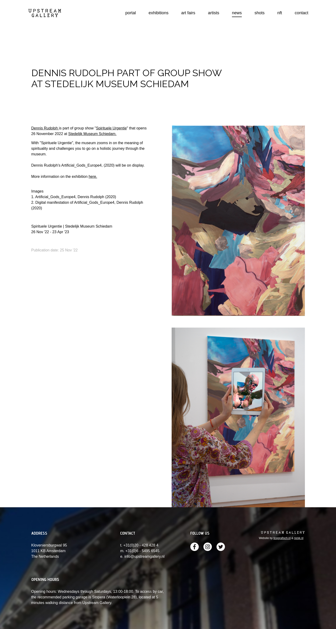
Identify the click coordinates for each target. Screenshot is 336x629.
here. (93, 177)
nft (279, 13)
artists (213, 13)
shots (260, 13)
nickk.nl (298, 538)
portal (130, 13)
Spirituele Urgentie (111, 128)
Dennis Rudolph (45, 128)
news (237, 13)
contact (301, 13)
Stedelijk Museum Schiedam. (92, 134)
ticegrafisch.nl (281, 538)
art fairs (188, 13)
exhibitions (159, 13)
